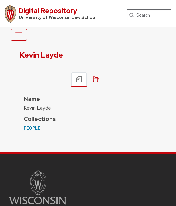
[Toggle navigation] (19, 35)
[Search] (149, 14)
